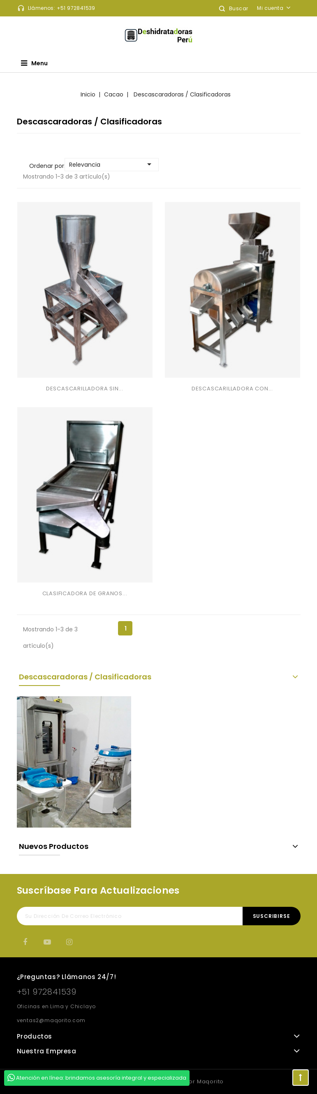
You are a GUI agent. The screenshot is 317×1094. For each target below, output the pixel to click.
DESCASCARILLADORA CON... (232, 388)
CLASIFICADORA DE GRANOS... (84, 593)
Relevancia (111, 164)
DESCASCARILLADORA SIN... (84, 388)
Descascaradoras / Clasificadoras (85, 677)
